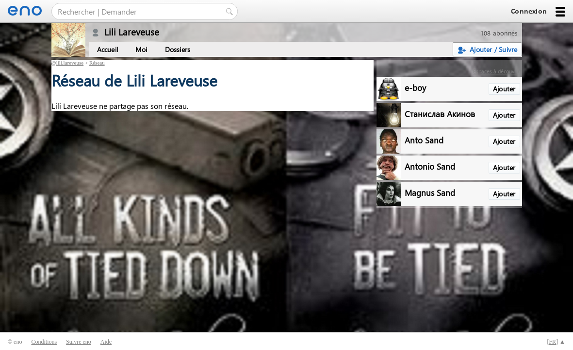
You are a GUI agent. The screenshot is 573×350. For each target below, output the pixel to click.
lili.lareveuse (70, 63)
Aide (106, 341)
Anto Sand (424, 139)
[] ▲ (556, 341)
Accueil (107, 49)
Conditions (44, 341)
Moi (141, 49)
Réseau (97, 63)
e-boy (415, 87)
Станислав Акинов (440, 113)
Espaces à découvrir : (497, 71)
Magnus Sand (430, 192)
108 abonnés (499, 33)
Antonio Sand (430, 166)
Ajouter (504, 88)
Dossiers (178, 49)
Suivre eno (78, 341)
